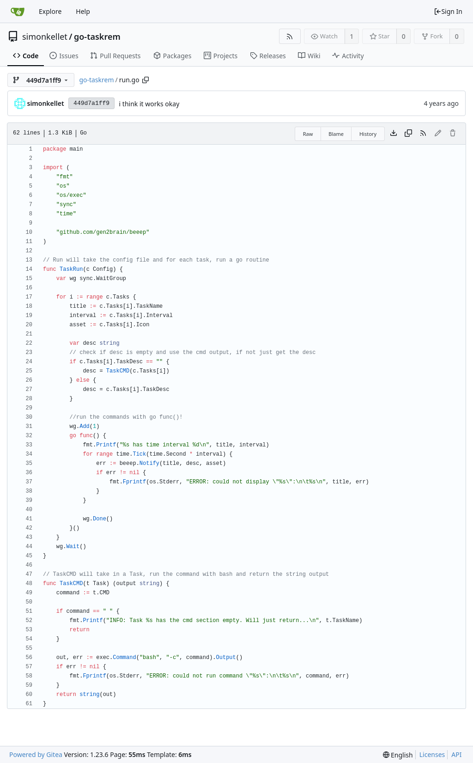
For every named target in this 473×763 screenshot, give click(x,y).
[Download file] (393, 133)
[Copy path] (145, 80)
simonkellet (44, 36)
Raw (308, 133)
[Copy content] (408, 133)
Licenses (432, 754)
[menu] (398, 755)
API (456, 754)
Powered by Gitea (35, 754)
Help (83, 11)
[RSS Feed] (290, 36)
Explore (50, 11)
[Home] (17, 11)
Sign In (448, 11)
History (367, 133)
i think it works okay (149, 103)
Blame (336, 133)
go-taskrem (97, 36)
